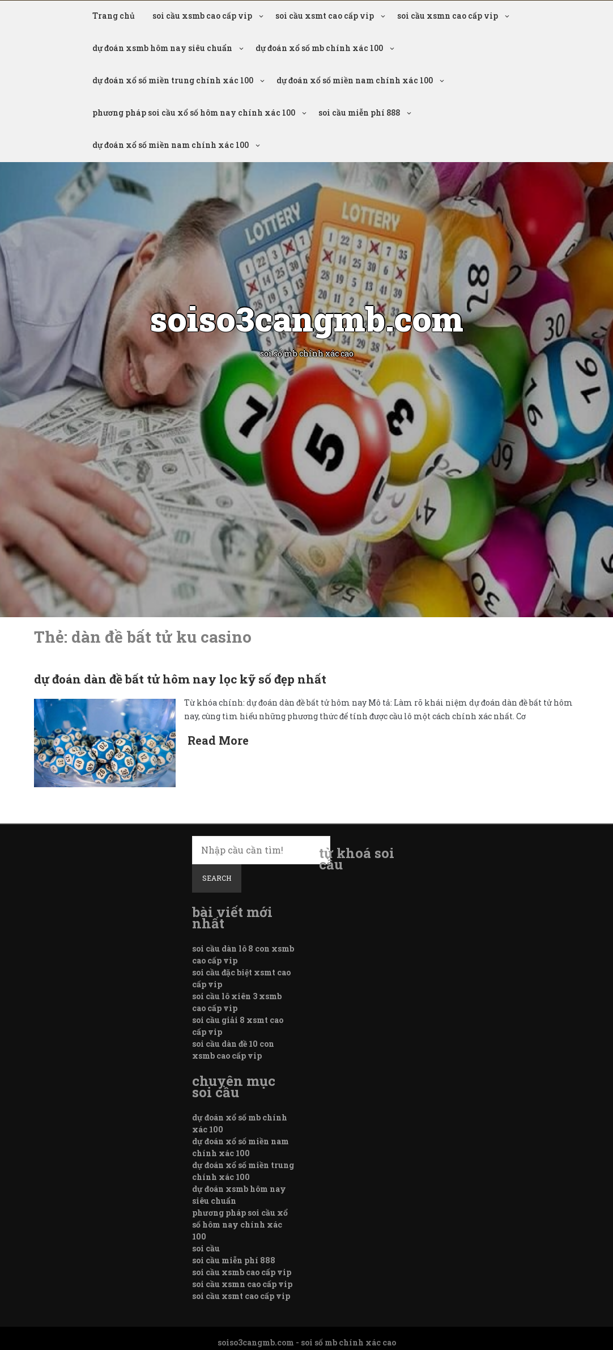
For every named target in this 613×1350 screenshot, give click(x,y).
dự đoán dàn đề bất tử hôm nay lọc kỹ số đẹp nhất (180, 679)
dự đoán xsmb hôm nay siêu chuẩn (162, 48)
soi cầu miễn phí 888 (359, 112)
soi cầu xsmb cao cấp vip (202, 15)
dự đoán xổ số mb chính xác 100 (319, 48)
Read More (218, 740)
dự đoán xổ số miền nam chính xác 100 (354, 80)
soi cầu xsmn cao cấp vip (447, 15)
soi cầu (206, 1248)
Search (216, 877)
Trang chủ (113, 15)
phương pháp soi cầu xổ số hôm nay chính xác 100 (193, 112)
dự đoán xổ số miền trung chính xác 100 (172, 80)
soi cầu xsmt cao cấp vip (324, 15)
